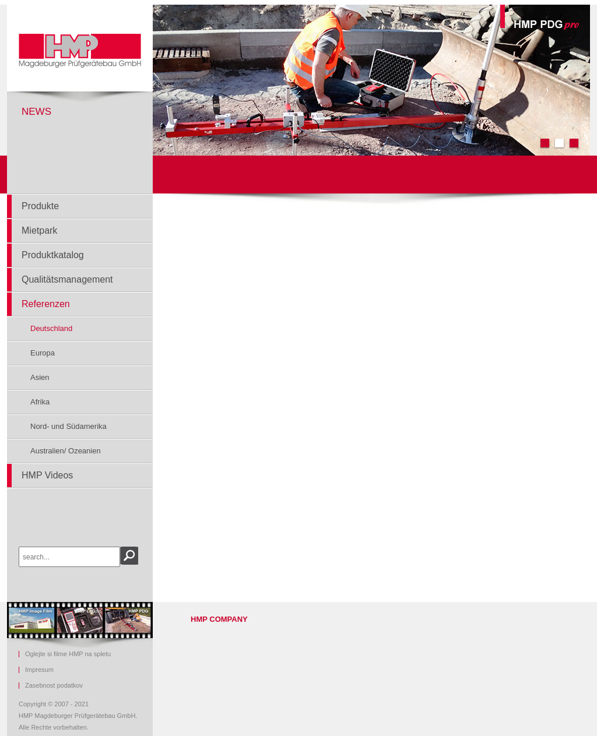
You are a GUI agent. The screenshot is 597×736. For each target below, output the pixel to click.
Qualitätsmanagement (67, 279)
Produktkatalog (53, 255)
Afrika (40, 401)
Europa (42, 352)
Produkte (40, 206)
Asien (40, 377)
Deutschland (51, 328)
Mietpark (39, 230)
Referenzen (46, 304)
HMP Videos (47, 475)
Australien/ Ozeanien (65, 450)
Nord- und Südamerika (68, 426)
